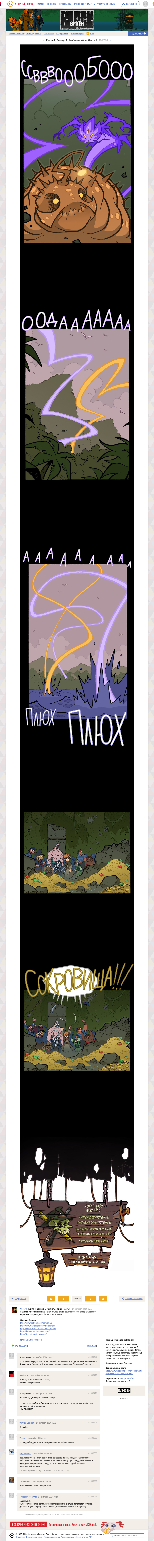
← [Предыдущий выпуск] (43, 40)
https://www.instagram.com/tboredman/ (37, 1325)
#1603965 (92, 1481)
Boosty (111, 3)
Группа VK (100, 3)
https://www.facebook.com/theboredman (38, 1328)
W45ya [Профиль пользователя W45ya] (23, 1309)
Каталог (40, 3)
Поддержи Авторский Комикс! (28, 1524)
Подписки (51, 3)
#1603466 (92, 1357)
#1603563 (92, 1453)
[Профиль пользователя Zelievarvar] (13, 1480)
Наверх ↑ (124, 1398)
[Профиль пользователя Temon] (13, 1437)
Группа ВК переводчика (31, 1340)
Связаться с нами (34, 1537)
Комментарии (77, 33)
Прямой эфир (79, 3)
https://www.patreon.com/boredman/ (36, 1323)
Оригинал (91, 1346)
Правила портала (52, 1537)
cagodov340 (25, 1453)
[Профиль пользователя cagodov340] (13, 1452)
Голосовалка (65, 3)
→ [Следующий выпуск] (110, 40)
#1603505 (92, 1422)
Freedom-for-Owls (28, 1496)
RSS (92, 33)
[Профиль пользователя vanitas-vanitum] (13, 1421)
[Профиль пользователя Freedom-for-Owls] (13, 1495)
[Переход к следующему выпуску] (77, 668)
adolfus (130, 1378)
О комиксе (49, 33)
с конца (29, 33)
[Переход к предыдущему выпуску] (24, 668)
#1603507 (92, 1438)
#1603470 (92, 1375)
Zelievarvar (25, 1481)
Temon (23, 1438)
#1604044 (92, 1496)
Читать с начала (16, 33)
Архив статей (82, 1537)
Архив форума (67, 1537)
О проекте (20, 1537)
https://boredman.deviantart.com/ (35, 1331)
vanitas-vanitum (27, 1422)
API (90, 3)
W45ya (123, 1378)
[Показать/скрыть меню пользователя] (145, 4)
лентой (38, 33)
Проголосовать (21, 1345)
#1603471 (92, 1393)
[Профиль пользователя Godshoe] (13, 1374)
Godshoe (24, 1375)
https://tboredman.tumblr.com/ (33, 1334)
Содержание (62, 33)
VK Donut (91, 1524)
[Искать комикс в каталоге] (112, 1536)
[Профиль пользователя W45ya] (14, 1322)
